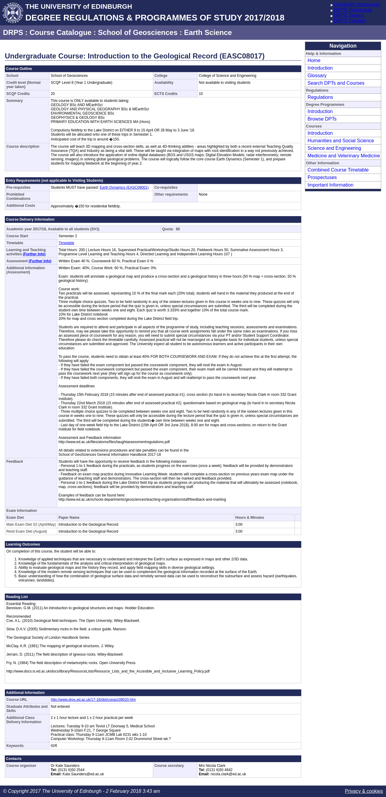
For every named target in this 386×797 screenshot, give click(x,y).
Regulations (320, 97)
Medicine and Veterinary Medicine (344, 155)
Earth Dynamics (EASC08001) (124, 187)
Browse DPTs (322, 118)
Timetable (66, 243)
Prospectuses (322, 177)
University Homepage (357, 4)
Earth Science (208, 32)
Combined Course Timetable (338, 169)
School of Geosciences (138, 32)
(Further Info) (34, 254)
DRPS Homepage (353, 9)
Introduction (320, 68)
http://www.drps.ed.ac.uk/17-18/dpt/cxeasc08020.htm (93, 700)
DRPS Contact (349, 20)
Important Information (330, 184)
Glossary (317, 75)
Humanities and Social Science (341, 140)
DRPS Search (349, 15)
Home (314, 60)
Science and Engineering (334, 148)
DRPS (13, 32)
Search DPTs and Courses (336, 83)
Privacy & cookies (364, 791)
